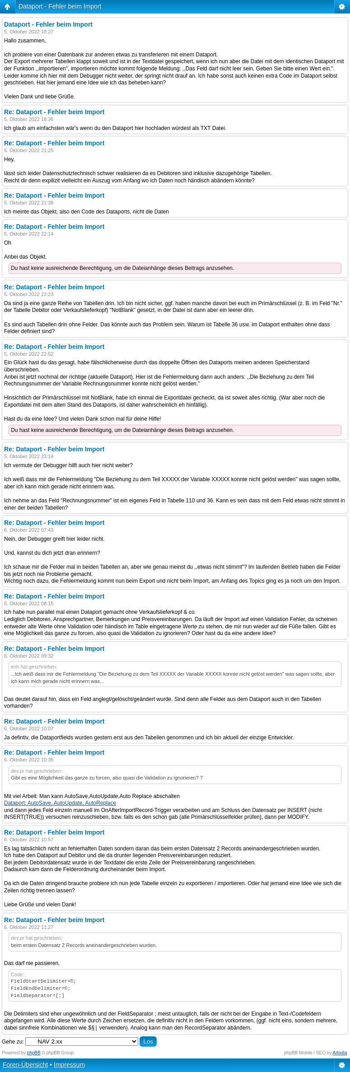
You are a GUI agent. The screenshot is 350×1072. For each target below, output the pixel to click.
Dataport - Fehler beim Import (60, 6)
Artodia (340, 1052)
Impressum (69, 1064)
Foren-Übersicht (25, 1064)
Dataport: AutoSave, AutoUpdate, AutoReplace (60, 803)
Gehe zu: (13, 1042)
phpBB (34, 1052)
